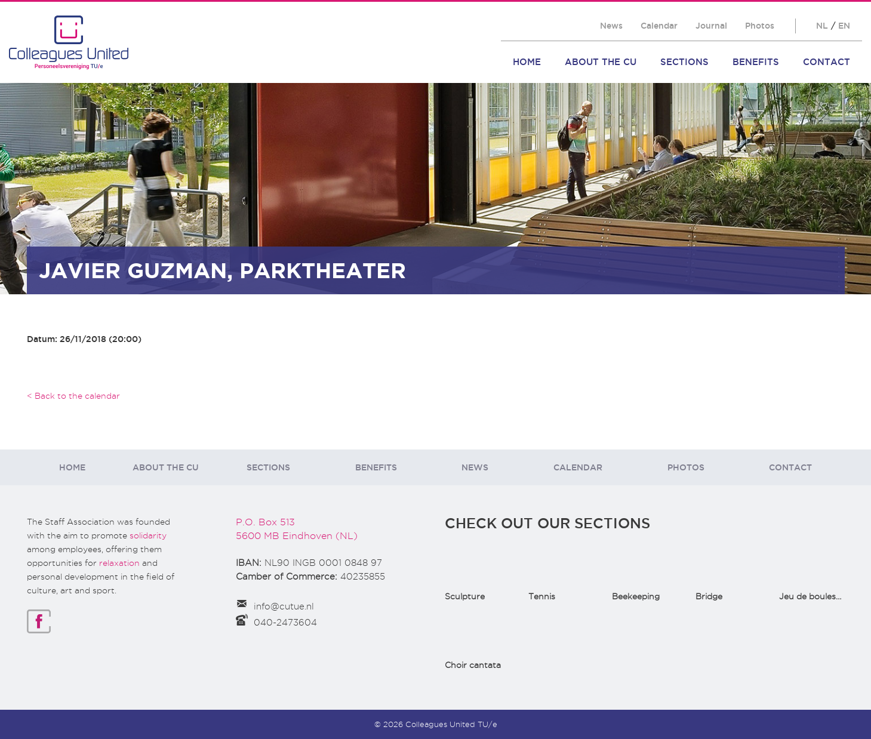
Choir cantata (473, 665)
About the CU (600, 62)
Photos (759, 25)
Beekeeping (636, 596)
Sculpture (465, 596)
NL (822, 25)
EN (844, 25)
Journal (711, 25)
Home (527, 62)
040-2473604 (285, 622)
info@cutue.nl (284, 606)
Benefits (755, 62)
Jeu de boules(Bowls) (823, 596)
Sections (684, 62)
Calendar (659, 25)
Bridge (708, 596)
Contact (826, 62)
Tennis (541, 596)
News (611, 25)
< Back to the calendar (73, 396)
